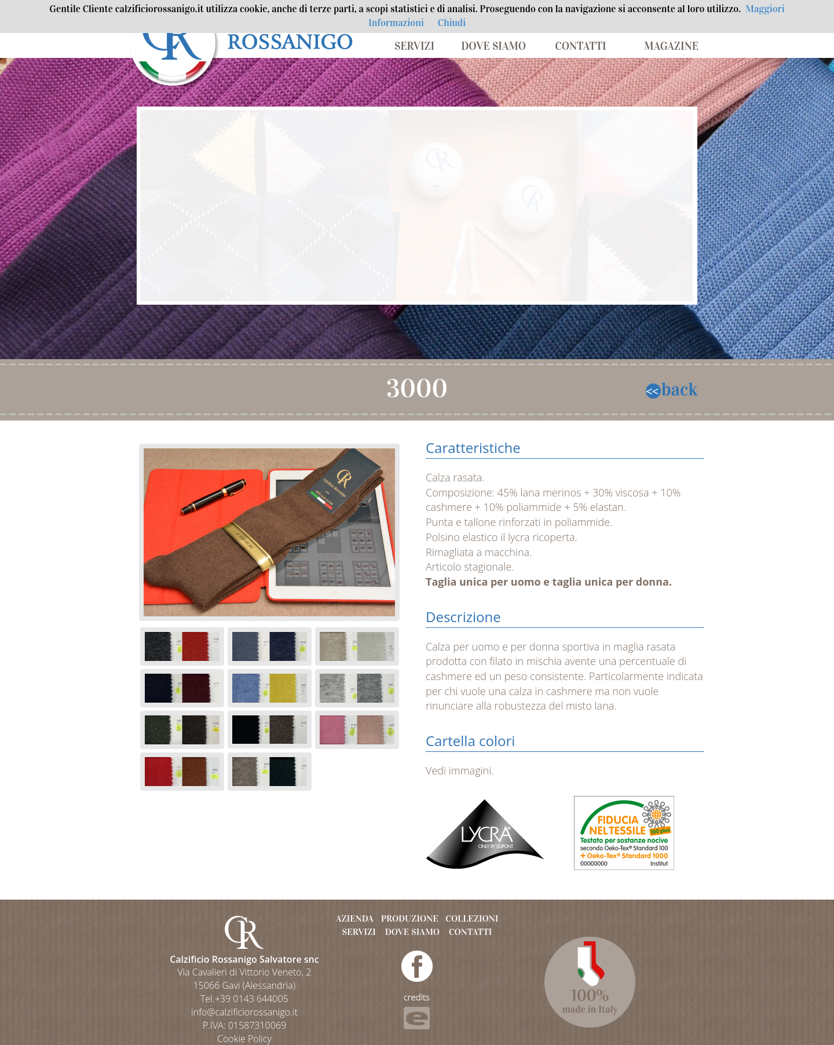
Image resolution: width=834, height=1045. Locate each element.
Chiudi (452, 23)
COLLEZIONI (471, 918)
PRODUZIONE (409, 918)
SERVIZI (414, 46)
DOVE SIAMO (493, 46)
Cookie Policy (244, 1038)
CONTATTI (580, 46)
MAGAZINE (671, 46)
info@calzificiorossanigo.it (244, 1012)
